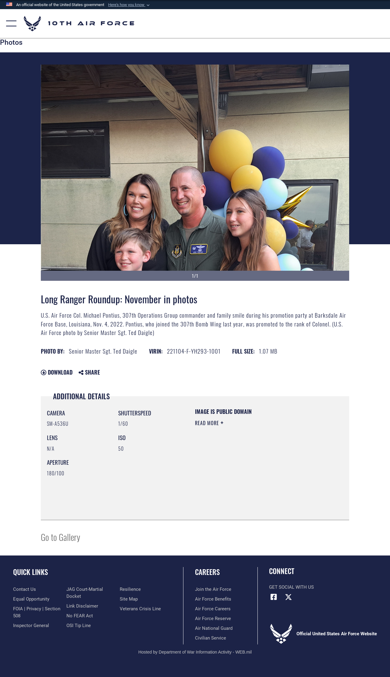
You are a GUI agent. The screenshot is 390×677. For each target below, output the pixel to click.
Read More (208, 423)
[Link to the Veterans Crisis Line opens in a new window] (140, 609)
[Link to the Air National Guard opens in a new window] (213, 628)
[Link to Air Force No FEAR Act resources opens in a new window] (79, 616)
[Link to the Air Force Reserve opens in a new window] (213, 618)
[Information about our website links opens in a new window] (82, 606)
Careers (207, 572)
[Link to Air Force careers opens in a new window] (213, 609)
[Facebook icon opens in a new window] (273, 596)
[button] (129, 5)
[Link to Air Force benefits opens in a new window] (213, 599)
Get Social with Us (291, 587)
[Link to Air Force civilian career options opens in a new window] (210, 638)
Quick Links (30, 572)
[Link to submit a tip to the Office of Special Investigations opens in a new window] (78, 625)
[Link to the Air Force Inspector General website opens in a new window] (31, 625)
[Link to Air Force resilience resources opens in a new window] (130, 589)
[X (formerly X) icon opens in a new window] (288, 596)
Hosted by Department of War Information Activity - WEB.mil (195, 652)
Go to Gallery (60, 536)
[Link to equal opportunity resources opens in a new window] (31, 599)
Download (57, 372)
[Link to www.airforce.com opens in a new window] (213, 589)
